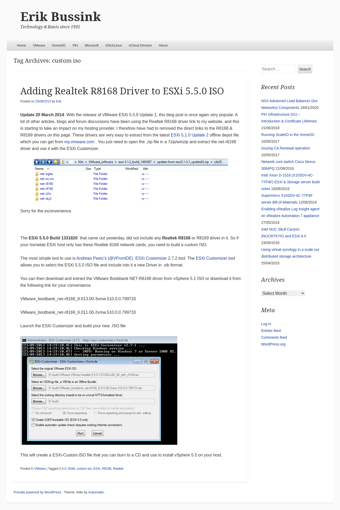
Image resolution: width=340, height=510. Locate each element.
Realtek (118, 468)
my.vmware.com (79, 142)
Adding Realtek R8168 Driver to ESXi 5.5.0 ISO (122, 91)
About (163, 45)
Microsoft (92, 45)
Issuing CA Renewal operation (285, 148)
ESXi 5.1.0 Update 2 (190, 135)
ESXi (96, 468)
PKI (75, 45)
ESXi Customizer (151, 258)
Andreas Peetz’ (90, 258)
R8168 (106, 468)
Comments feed (274, 337)
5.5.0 (62, 468)
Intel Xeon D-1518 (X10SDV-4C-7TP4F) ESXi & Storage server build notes (290, 182)
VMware (39, 45)
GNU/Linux (113, 45)
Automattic (96, 492)
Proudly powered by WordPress (37, 492)
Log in (266, 324)
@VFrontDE (120, 258)
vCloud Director (140, 45)
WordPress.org (273, 344)
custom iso (84, 468)
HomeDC (59, 45)
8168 (71, 468)
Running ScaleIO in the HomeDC (287, 135)
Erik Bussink (60, 16)
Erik (58, 101)
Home (21, 45)
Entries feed (271, 331)
